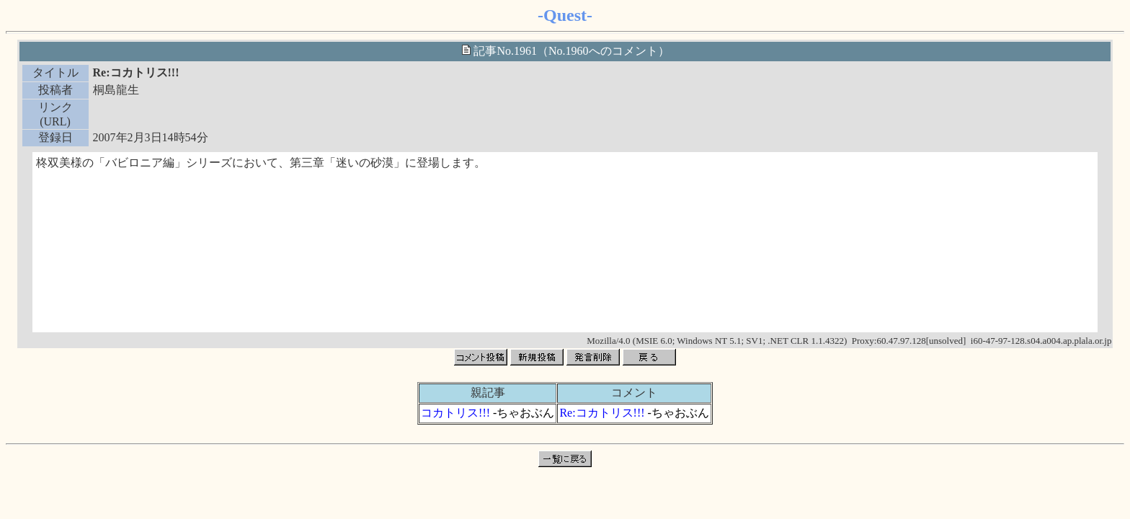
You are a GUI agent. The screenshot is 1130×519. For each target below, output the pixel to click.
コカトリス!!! (455, 413)
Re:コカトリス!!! (601, 413)
